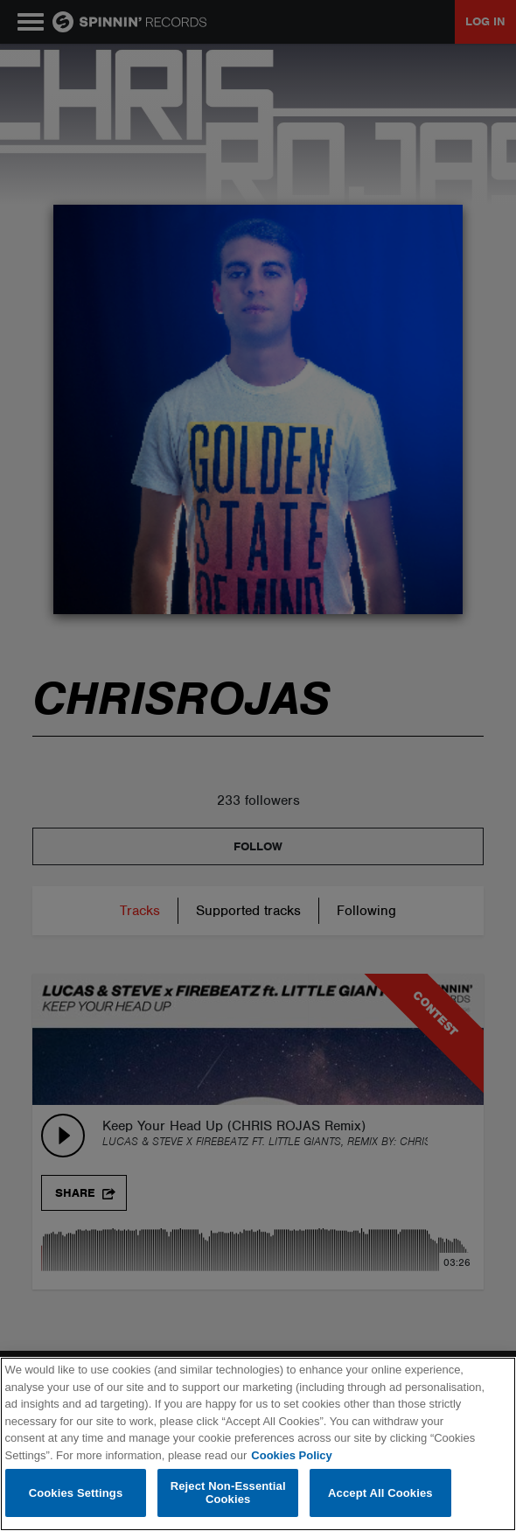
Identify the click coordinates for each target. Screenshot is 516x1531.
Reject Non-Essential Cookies (228, 1493)
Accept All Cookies (380, 1493)
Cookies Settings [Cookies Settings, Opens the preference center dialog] (76, 1493)
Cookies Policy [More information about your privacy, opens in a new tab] (291, 1455)
